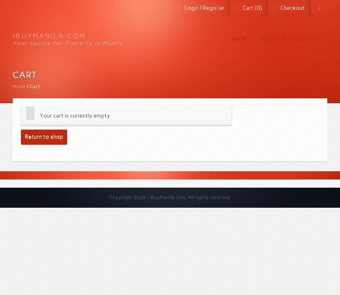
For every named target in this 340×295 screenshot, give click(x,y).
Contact (309, 39)
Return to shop (44, 137)
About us (272, 39)
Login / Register (204, 8)
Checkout (292, 8)
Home (239, 39)
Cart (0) (252, 8)
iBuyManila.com (49, 36)
